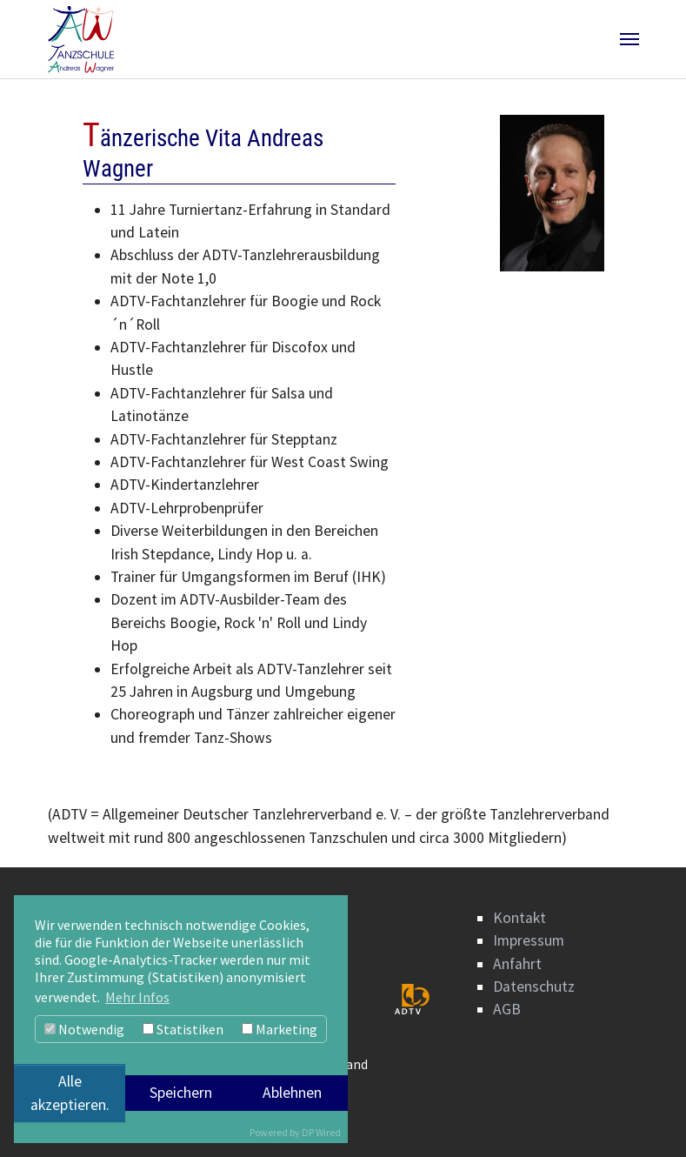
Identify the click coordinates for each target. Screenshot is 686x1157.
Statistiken (183, 1029)
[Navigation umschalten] (629, 39)
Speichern (181, 1092)
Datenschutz (534, 986)
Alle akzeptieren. (70, 1093)
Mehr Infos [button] (137, 997)
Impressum (528, 940)
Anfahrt (517, 963)
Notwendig (84, 1029)
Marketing (279, 1029)
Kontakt (519, 917)
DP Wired (321, 1132)
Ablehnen (292, 1092)
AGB (507, 1009)
